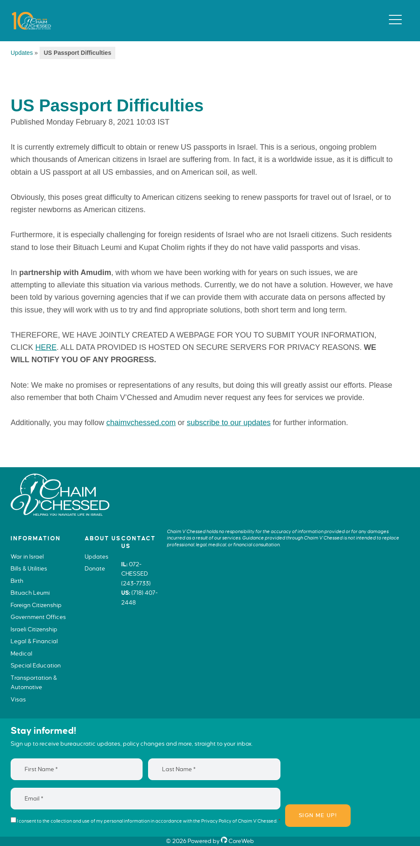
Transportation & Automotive (34, 683)
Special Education (36, 665)
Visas (18, 699)
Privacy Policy (216, 820)
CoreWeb (237, 841)
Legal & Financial (34, 641)
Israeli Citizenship (34, 629)
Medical (21, 653)
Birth (17, 581)
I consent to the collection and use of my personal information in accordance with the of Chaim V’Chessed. (148, 820)
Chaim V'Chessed (28, 16)
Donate (95, 568)
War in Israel (27, 557)
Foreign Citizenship (36, 605)
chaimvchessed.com (141, 422)
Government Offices (38, 617)
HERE (46, 347)
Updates (22, 52)
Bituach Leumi (30, 593)
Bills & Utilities (29, 568)
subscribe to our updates (229, 422)
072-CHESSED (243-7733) (136, 574)
